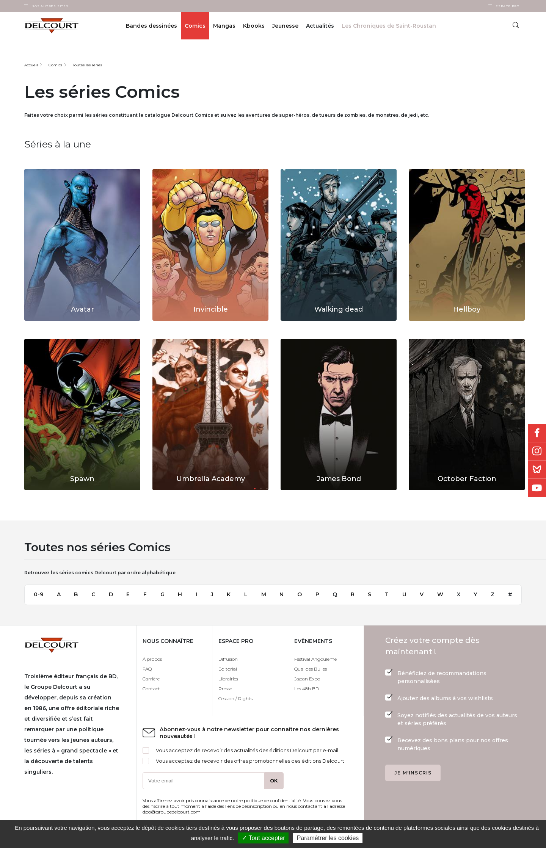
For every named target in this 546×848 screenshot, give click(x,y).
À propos (152, 659)
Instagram (537, 451)
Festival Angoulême (315, 659)
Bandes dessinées (151, 25)
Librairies (228, 679)
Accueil (31, 65)
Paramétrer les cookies (328, 838)
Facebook (537, 433)
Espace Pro (507, 6)
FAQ (147, 669)
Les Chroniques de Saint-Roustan (389, 25)
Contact (151, 688)
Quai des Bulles (310, 669)
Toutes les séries (87, 65)
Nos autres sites (50, 6)
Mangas (224, 25)
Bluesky (537, 470)
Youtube (537, 488)
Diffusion (228, 659)
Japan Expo (307, 679)
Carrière (151, 679)
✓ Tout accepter (263, 838)
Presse (225, 688)
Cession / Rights (235, 698)
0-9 (38, 594)
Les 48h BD (306, 688)
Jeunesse (285, 25)
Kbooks (254, 25)
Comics (195, 25)
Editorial (227, 669)
